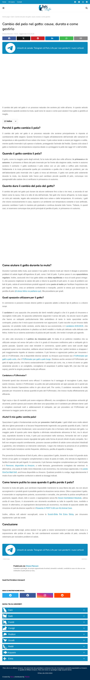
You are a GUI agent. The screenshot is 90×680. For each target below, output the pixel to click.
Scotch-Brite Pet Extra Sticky (61, 514)
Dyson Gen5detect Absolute (70, 498)
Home (4, 2)
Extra (10, 658)
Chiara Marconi (7, 34)
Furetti (11, 622)
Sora (12, 677)
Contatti (19, 2)
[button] (10, 121)
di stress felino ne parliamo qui (28, 291)
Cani (10, 610)
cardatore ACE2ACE (74, 326)
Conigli (11, 628)
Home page (6, 17)
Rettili (10, 646)
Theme (27, 677)
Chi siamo (11, 2)
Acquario (10, 652)
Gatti (12, 17)
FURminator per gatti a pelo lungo (36, 359)
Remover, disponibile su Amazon (20, 466)
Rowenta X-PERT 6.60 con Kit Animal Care (54, 508)
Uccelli (11, 640)
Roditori (11, 634)
